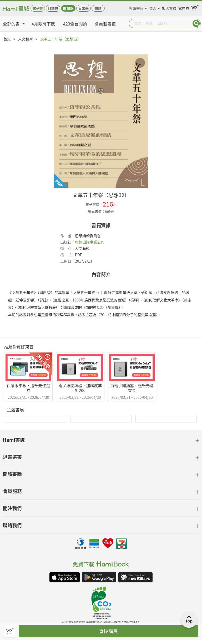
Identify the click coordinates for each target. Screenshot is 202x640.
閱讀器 (68, 8)
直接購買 (108, 631)
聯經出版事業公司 (89, 242)
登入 (152, 7)
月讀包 (53, 8)
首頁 (7, 39)
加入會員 (169, 7)
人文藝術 (25, 39)
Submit (196, 23)
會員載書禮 (105, 24)
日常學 (83, 8)
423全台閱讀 (75, 24)
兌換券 (183, 7)
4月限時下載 (43, 24)
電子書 (38, 8)
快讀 (98, 8)
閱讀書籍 (136, 7)
